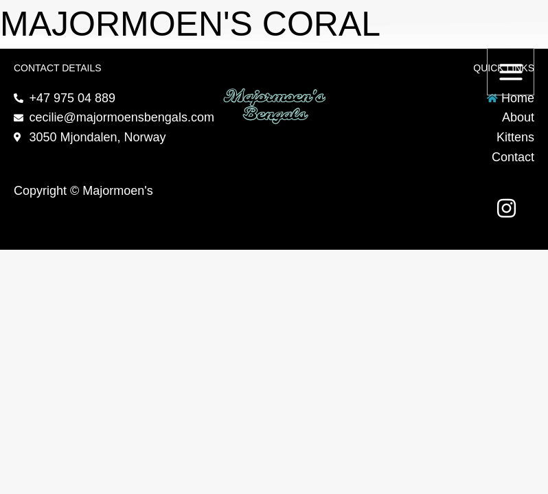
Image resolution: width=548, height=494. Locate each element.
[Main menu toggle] (510, 71)
